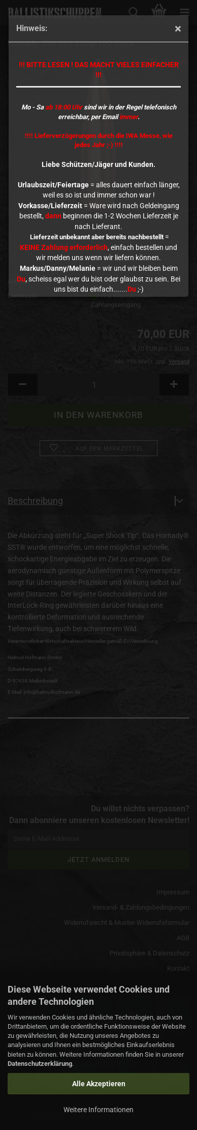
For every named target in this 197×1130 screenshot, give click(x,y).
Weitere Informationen (98, 1110)
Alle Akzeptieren (98, 1084)
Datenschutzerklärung (40, 1063)
